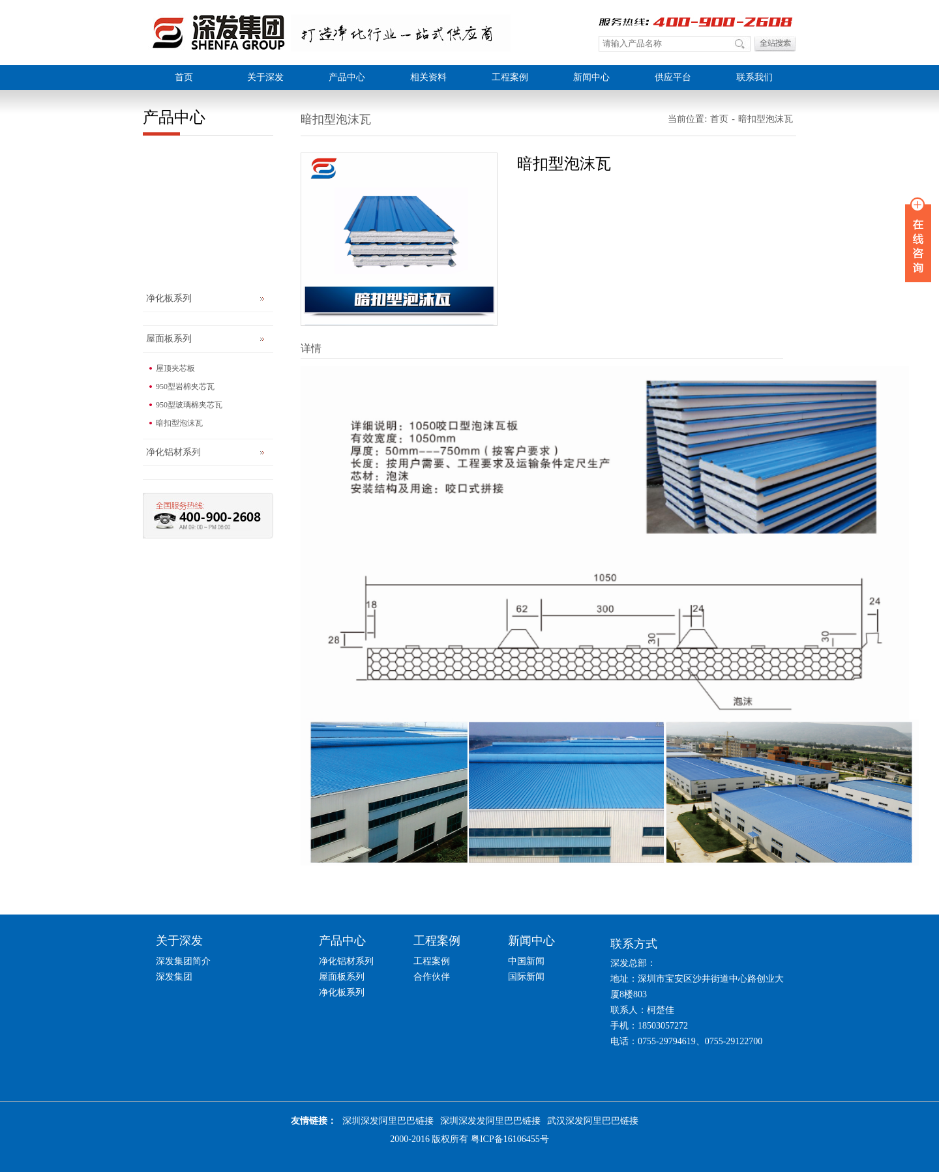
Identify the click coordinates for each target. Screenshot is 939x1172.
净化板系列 (169, 298)
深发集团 (174, 977)
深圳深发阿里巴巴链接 (388, 1121)
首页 (184, 77)
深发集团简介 (183, 961)
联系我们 (754, 77)
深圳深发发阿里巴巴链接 (490, 1121)
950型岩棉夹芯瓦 (185, 386)
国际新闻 (526, 977)
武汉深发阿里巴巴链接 (592, 1121)
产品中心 (347, 77)
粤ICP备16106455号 (510, 1139)
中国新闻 (526, 961)
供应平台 (673, 77)
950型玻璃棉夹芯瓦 (189, 404)
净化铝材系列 (173, 452)
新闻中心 (591, 77)
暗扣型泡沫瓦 (179, 423)
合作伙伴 (431, 977)
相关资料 (428, 77)
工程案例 (510, 77)
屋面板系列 (169, 339)
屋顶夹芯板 (175, 368)
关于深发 (265, 77)
